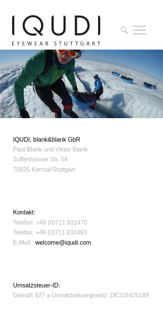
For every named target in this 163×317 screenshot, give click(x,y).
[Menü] (139, 30)
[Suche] (122, 30)
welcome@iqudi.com (63, 242)
